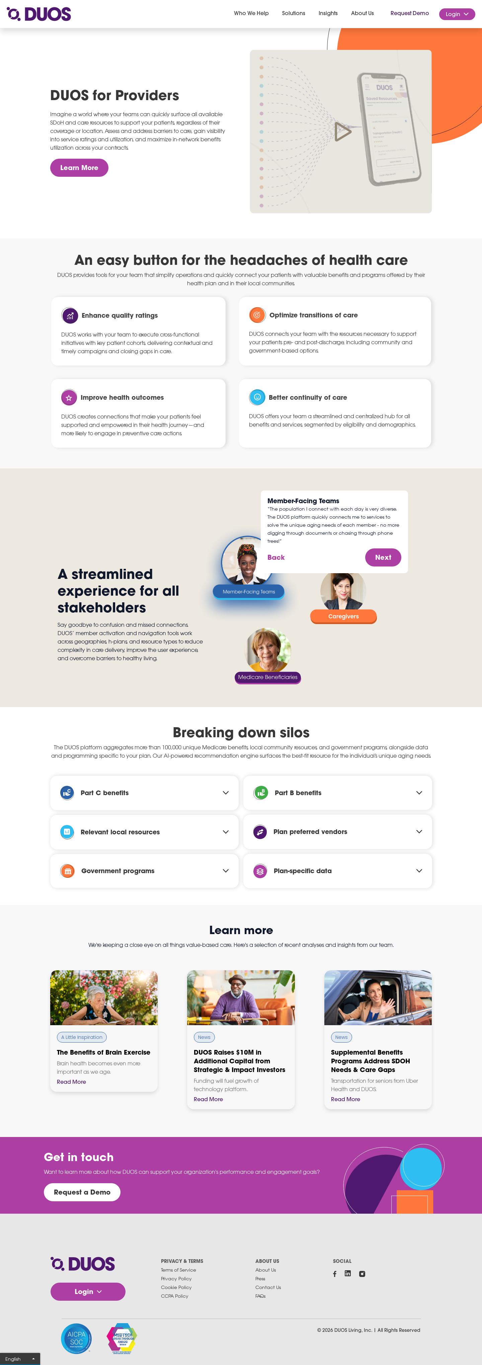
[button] (251, 14)
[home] (39, 14)
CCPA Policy (174, 1296)
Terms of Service (178, 1270)
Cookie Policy (176, 1287)
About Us (265, 1270)
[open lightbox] (341, 131)
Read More (71, 1082)
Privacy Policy (176, 1278)
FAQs (260, 1296)
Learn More (79, 167)
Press (260, 1278)
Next (383, 557)
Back (276, 557)
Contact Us (268, 1287)
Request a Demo (82, 1192)
